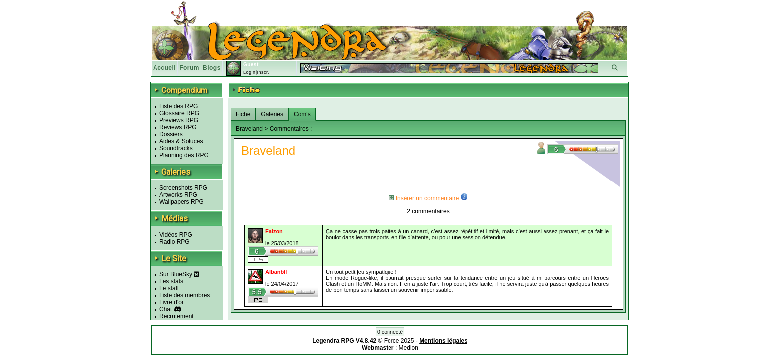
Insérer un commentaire (424, 198)
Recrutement (176, 316)
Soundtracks (176, 148)
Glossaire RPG (179, 113)
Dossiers (171, 134)
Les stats (171, 281)
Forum (189, 67)
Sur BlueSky (179, 274)
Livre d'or (171, 302)
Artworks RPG (178, 194)
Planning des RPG (184, 155)
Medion (408, 347)
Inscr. (263, 72)
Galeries (272, 114)
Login (249, 72)
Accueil (164, 67)
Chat (165, 309)
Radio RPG (174, 241)
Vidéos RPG (175, 234)
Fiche (243, 114)
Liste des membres (184, 295)
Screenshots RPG (183, 187)
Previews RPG (178, 120)
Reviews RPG (178, 127)
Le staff (169, 288)
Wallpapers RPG (181, 201)
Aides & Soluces (181, 141)
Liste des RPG (178, 106)
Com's (302, 114)
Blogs (212, 67)
